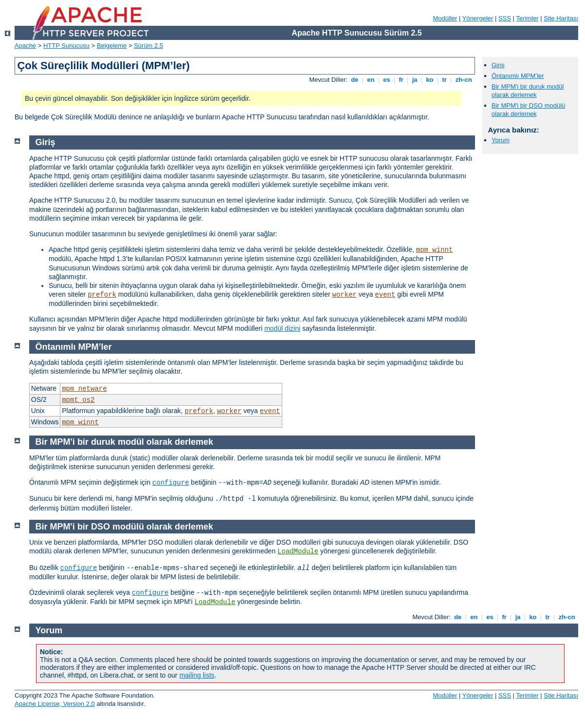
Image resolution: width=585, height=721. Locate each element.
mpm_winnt (434, 250)
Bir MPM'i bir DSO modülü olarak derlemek (528, 109)
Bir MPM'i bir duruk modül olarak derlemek (528, 90)
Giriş (498, 65)
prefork (102, 295)
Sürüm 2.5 (148, 45)
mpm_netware (84, 389)
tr (444, 79)
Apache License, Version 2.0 (55, 703)
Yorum (501, 140)
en (371, 79)
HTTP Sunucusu (66, 45)
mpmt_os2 (78, 400)
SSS (504, 18)
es (387, 79)
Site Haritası (561, 18)
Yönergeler (478, 18)
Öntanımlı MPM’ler (518, 75)
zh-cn (464, 79)
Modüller (445, 18)
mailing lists (196, 675)
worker (344, 295)
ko (429, 79)
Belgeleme (112, 45)
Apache (25, 45)
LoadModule (297, 551)
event (385, 295)
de (354, 79)
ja (414, 79)
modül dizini (282, 328)
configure (170, 483)
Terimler (527, 18)
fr (401, 79)
